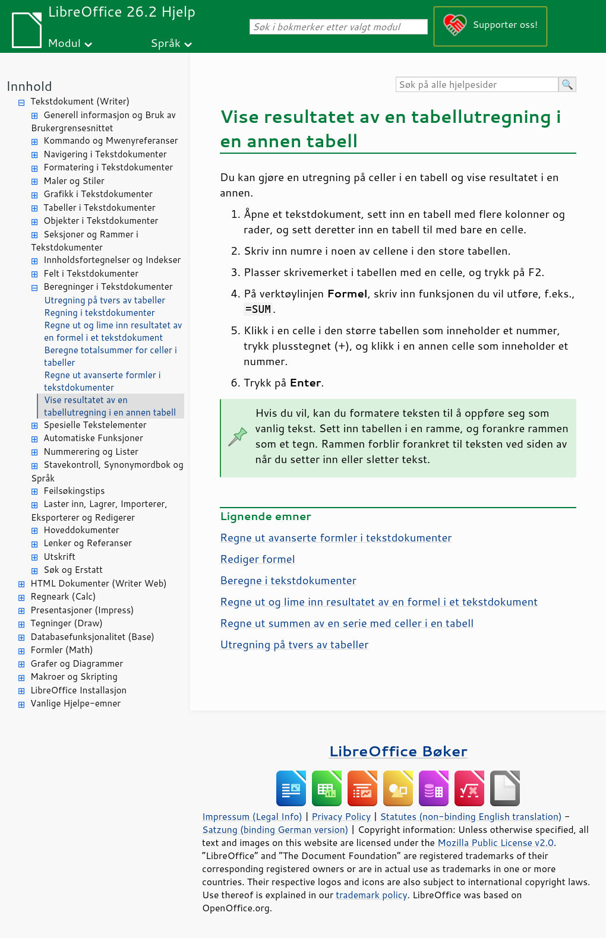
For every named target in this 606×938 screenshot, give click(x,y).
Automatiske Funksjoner (93, 438)
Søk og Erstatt (73, 569)
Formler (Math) (61, 650)
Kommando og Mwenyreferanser (110, 140)
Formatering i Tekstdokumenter (108, 167)
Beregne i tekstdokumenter (288, 580)
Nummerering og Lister (90, 451)
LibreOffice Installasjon (78, 690)
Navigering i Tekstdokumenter (105, 154)
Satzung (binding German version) (275, 829)
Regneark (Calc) (63, 596)
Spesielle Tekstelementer (95, 425)
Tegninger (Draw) (66, 623)
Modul (64, 42)
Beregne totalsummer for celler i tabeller (110, 356)
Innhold (29, 86)
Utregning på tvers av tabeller (104, 300)
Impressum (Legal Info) (252, 816)
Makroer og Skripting (74, 676)
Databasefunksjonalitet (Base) (92, 636)
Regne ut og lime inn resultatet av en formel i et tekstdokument (113, 331)
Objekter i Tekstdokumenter (100, 220)
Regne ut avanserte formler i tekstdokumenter (102, 381)
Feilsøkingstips (74, 490)
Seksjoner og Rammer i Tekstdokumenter (84, 241)
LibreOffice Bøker (398, 750)
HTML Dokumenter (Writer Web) (98, 583)
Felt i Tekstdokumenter (90, 273)
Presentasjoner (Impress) (82, 610)
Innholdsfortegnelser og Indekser (112, 259)
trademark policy (371, 894)
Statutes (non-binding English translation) (470, 816)
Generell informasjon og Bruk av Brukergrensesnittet (103, 122)
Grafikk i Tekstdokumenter (98, 194)
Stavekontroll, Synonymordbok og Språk (107, 471)
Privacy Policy (341, 816)
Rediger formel (257, 558)
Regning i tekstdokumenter (99, 312)
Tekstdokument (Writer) (80, 101)
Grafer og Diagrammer (76, 663)
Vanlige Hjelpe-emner (75, 703)
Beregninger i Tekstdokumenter (108, 286)
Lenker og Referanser (87, 543)
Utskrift (59, 556)
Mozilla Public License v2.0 (495, 842)
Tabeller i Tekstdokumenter (99, 207)
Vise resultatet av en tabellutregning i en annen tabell (110, 406)
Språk (165, 42)
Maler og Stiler (74, 181)
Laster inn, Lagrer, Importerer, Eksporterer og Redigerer (99, 510)
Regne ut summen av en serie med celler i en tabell (347, 622)
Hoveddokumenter (81, 530)
